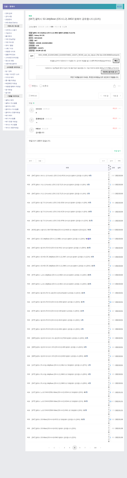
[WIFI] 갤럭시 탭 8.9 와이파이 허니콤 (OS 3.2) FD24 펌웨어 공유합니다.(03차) (58, 338)
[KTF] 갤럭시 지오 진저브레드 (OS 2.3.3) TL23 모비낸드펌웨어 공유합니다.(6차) (59, 185)
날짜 (119, 167)
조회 (113, 167)
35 (85, 401)
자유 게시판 (9, 42)
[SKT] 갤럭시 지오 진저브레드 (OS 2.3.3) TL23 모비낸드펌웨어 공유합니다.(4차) (59, 194)
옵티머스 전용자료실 (12, 112)
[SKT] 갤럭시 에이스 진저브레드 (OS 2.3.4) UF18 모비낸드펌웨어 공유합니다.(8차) (60, 176)
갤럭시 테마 (9, 100)
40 (85, 392)
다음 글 (117, 96)
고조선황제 (33, 27)
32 (82, 302)
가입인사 (8, 33)
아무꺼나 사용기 (10, 30)
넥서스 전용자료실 (11, 127)
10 (89, 212)
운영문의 (8, 19)
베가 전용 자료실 (10, 121)
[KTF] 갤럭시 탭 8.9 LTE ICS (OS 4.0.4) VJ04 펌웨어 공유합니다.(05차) (55, 311)
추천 (115, 108)
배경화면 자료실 (10, 83)
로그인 (119, 6)
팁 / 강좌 (8, 71)
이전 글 (104, 96)
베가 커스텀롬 (9, 118)
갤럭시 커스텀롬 (10, 103)
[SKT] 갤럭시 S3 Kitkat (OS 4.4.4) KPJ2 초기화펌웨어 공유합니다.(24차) (56, 419)
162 (95, 447)
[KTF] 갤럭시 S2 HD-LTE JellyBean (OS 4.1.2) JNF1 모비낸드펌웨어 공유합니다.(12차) (61, 257)
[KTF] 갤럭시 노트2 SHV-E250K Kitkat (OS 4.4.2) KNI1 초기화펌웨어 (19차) (57, 410)
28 (88, 248)
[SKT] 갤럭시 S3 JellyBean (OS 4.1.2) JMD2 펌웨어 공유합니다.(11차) (65, 19)
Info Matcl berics (11, 22)
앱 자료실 (8, 89)
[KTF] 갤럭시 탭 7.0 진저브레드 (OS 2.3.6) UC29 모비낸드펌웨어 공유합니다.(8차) (59, 212)
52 (82, 419)
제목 (67, 167)
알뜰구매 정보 (9, 54)
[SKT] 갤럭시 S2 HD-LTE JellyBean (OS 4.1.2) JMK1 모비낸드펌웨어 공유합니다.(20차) (61, 266)
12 (84, 410)
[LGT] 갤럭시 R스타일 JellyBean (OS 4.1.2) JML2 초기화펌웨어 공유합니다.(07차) (59, 365)
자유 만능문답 (9, 39)
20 (88, 275)
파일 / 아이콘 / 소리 (11, 74)
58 (86, 239)
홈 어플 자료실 (10, 80)
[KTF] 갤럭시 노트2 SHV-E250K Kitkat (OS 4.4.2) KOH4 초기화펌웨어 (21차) (57, 401)
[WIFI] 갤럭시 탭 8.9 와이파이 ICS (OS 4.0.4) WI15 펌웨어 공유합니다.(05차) (57, 356)
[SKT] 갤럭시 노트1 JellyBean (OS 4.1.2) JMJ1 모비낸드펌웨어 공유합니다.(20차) (59, 284)
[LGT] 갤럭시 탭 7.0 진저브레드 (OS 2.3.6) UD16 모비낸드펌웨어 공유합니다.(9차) (59, 203)
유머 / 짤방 (8, 45)
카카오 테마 (9, 77)
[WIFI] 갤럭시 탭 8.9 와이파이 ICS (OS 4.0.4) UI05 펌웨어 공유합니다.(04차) (57, 347)
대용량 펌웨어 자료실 (12, 86)
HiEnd (38, 129)
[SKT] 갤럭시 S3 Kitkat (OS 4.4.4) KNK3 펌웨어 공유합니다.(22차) (54, 437)
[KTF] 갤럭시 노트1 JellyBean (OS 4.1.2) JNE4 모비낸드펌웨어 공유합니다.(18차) (59, 275)
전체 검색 (8, 13)
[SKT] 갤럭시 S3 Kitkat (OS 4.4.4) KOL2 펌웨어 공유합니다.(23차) (54, 428)
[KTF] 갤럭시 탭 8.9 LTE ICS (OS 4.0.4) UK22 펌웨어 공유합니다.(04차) (56, 320)
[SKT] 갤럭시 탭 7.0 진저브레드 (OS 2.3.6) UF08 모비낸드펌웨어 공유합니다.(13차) (60, 221)
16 (82, 293)
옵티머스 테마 (9, 106)
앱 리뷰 (7, 93)
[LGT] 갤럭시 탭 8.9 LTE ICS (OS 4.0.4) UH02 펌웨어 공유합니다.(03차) (56, 302)
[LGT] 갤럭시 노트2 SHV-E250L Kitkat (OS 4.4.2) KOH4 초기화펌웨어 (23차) (57, 392)
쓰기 (103, 161)
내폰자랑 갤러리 (10, 64)
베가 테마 (8, 115)
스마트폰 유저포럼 (11, 57)
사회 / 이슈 (8, 48)
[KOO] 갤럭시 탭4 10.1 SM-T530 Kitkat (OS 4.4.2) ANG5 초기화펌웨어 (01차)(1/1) (59, 230)
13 (81, 311)
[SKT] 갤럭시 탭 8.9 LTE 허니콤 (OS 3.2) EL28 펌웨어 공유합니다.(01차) (56, 293)
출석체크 (8, 36)
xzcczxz (39, 109)
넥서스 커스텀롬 (10, 124)
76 (88, 230)
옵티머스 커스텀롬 (11, 109)
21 (90, 221)
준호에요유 (40, 119)
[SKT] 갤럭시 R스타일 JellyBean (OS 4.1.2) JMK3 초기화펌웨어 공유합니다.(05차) (59, 383)
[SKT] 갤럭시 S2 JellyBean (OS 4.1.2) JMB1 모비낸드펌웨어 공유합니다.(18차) (58, 239)
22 (92, 266)
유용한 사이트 (9, 51)
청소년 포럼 (9, 60)
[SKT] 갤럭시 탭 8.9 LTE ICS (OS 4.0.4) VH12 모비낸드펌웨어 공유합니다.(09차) (59, 248)
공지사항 (8, 16)
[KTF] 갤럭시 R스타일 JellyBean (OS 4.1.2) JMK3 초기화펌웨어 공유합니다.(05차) (59, 374)
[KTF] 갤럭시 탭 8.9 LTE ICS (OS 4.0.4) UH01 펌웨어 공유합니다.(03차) (56, 329)
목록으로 (33, 96)
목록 (119, 161)
